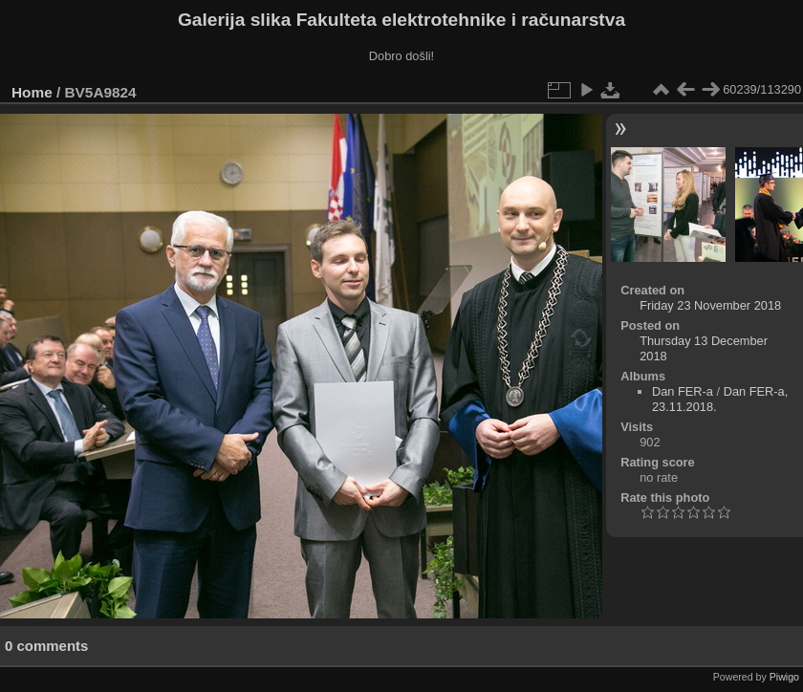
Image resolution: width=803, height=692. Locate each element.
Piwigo (784, 676)
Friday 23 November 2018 (710, 305)
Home (32, 92)
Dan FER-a (682, 391)
